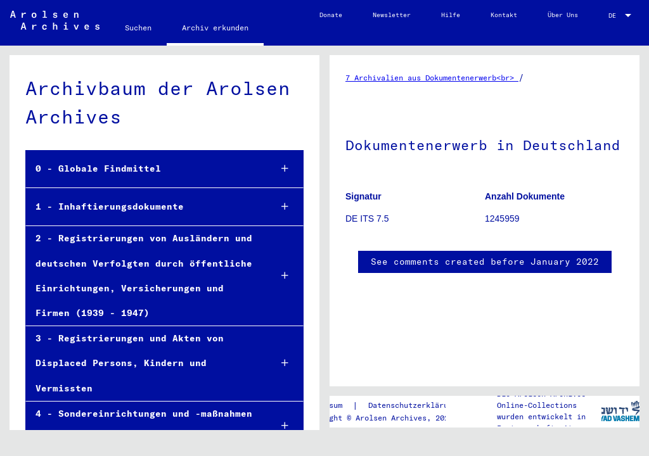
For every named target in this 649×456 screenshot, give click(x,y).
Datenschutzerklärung (412, 405)
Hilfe (450, 15)
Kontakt (504, 15)
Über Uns (563, 15)
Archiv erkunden (215, 27)
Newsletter (392, 15)
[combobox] (621, 15)
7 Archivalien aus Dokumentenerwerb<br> (431, 77)
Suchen (138, 27)
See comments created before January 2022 (485, 261)
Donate (330, 15)
